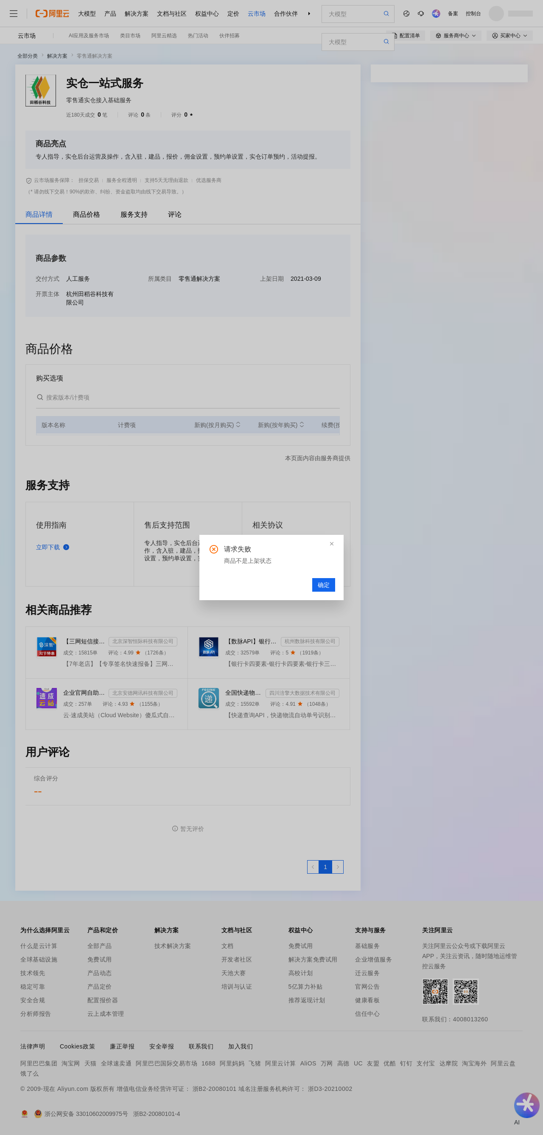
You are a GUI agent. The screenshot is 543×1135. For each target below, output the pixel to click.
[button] (331, 543)
